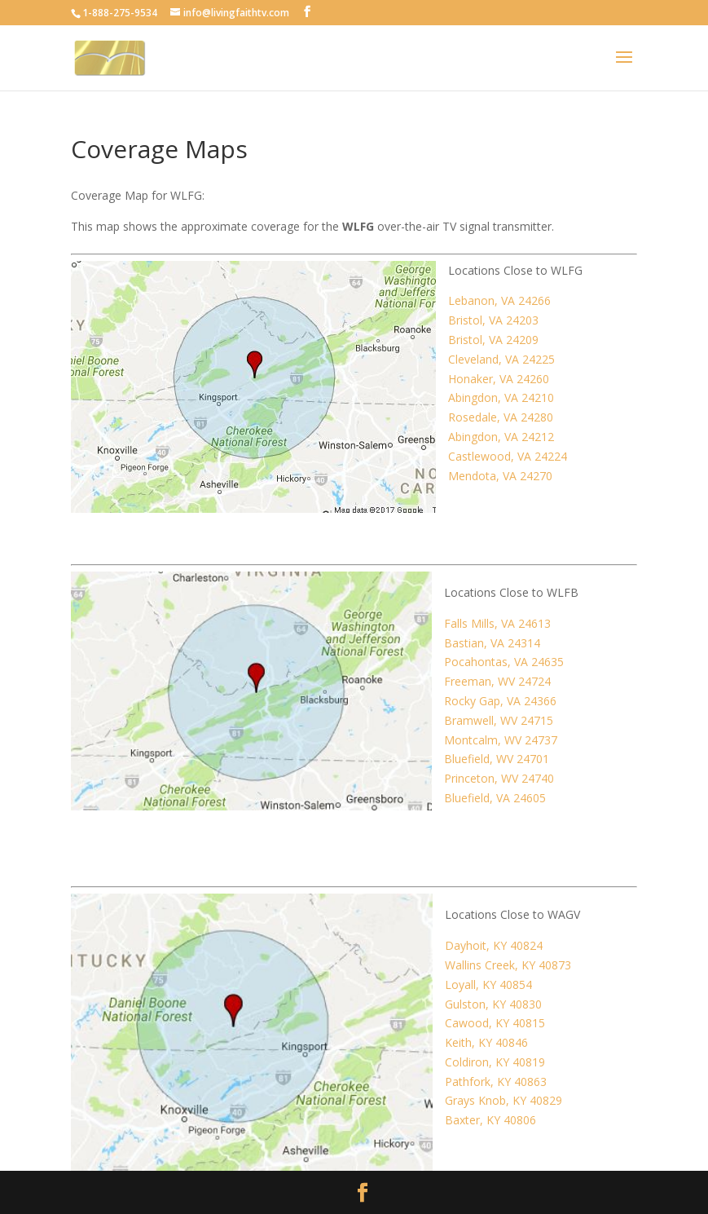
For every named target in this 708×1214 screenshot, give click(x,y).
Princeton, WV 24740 (499, 778)
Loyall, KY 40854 (488, 984)
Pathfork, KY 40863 (496, 1081)
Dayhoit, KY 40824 (494, 945)
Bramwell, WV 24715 (498, 720)
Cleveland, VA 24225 (501, 359)
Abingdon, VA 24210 (501, 397)
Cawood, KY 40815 (495, 1023)
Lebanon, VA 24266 (499, 300)
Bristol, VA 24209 (493, 339)
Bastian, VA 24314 (492, 643)
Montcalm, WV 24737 (500, 740)
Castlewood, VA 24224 (507, 456)
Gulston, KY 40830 (493, 1004)
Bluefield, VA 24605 (495, 798)
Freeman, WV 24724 (497, 681)
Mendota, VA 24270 (500, 475)
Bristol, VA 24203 (493, 320)
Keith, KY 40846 (486, 1042)
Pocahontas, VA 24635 (504, 661)
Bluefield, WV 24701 (496, 758)
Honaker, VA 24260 (498, 378)
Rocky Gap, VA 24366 (500, 701)
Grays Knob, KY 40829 (503, 1100)
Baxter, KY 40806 (490, 1120)
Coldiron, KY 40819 (495, 1062)
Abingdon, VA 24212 (501, 436)
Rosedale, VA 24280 (500, 417)
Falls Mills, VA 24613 (497, 623)
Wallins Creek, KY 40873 (508, 965)
